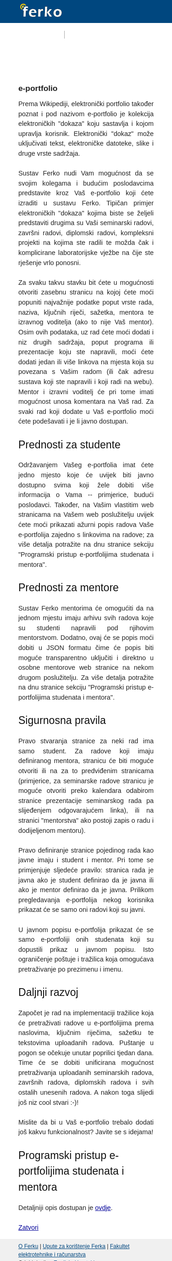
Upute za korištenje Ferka (74, 1246)
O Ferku (28, 1246)
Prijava (145, 35)
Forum (104, 57)
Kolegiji (71, 57)
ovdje (103, 1207)
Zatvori (28, 1227)
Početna (36, 57)
